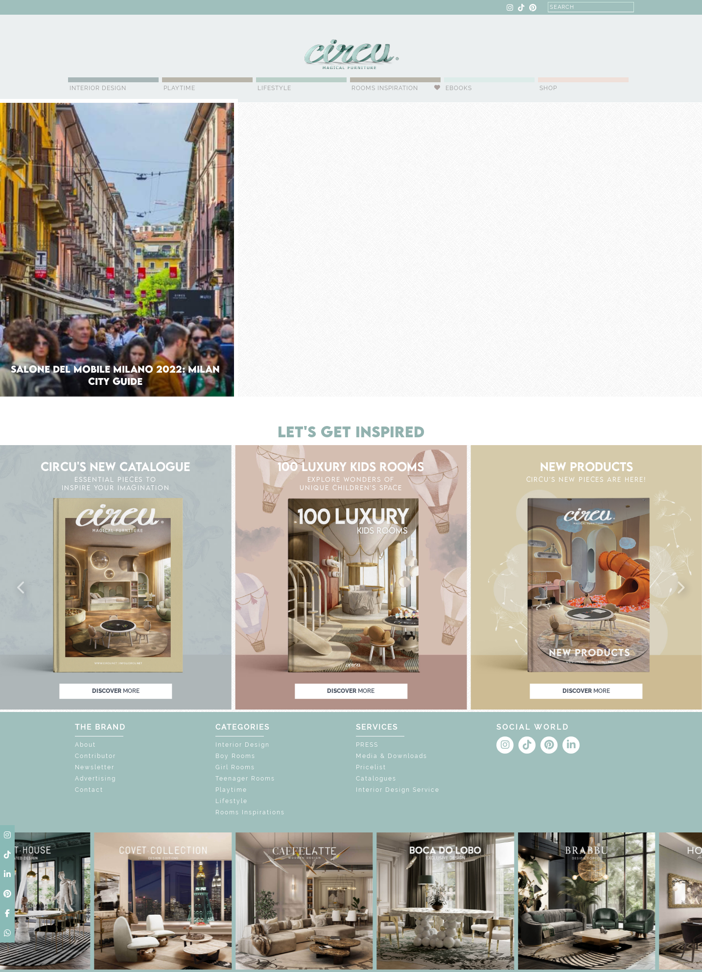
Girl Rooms (235, 767)
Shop (548, 88)
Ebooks (458, 88)
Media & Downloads (391, 756)
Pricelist (371, 767)
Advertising (95, 778)
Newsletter (95, 767)
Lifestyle (274, 88)
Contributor (95, 756)
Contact (89, 789)
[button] (21, 588)
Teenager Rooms (245, 778)
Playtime (179, 88)
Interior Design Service (398, 789)
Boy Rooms (235, 756)
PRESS (367, 744)
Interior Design (98, 88)
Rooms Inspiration (384, 88)
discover (116, 691)
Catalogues (376, 778)
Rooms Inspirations (250, 812)
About (85, 744)
